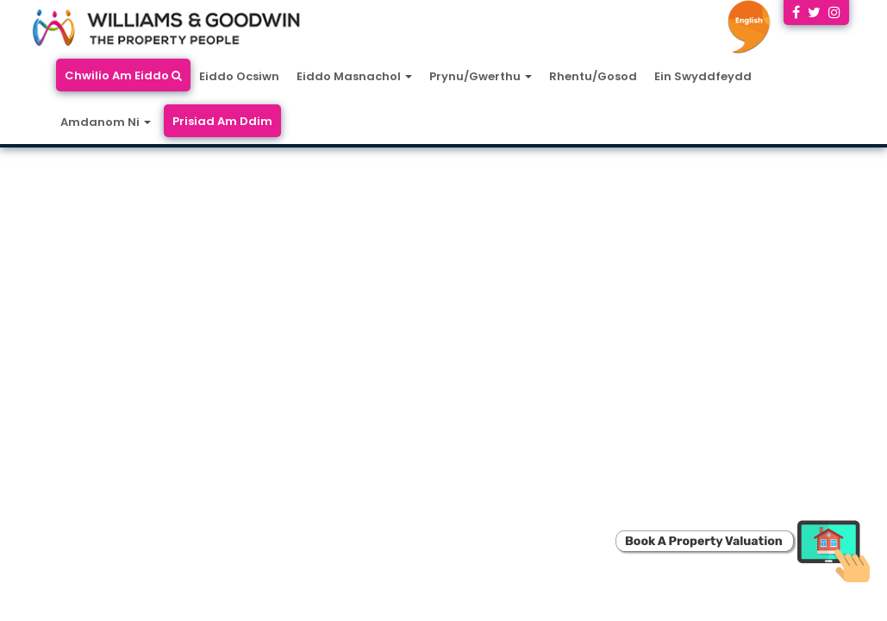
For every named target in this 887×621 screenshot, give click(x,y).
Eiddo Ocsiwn (239, 76)
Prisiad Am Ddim (222, 121)
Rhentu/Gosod (593, 76)
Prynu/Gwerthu (480, 76)
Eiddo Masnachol (354, 76)
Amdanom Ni (105, 122)
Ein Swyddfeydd (703, 76)
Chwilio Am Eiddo (123, 75)
